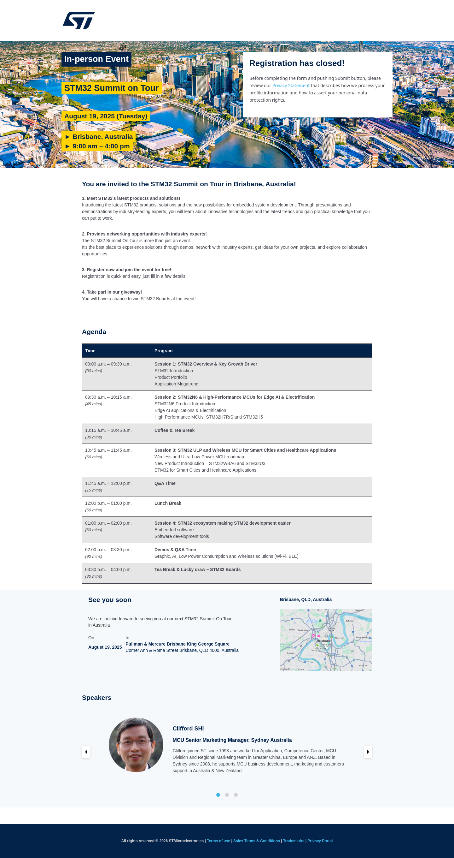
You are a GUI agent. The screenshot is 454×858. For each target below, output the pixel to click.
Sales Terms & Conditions (256, 841)
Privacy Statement (291, 85)
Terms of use (218, 841)
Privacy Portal (320, 841)
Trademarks (293, 841)
